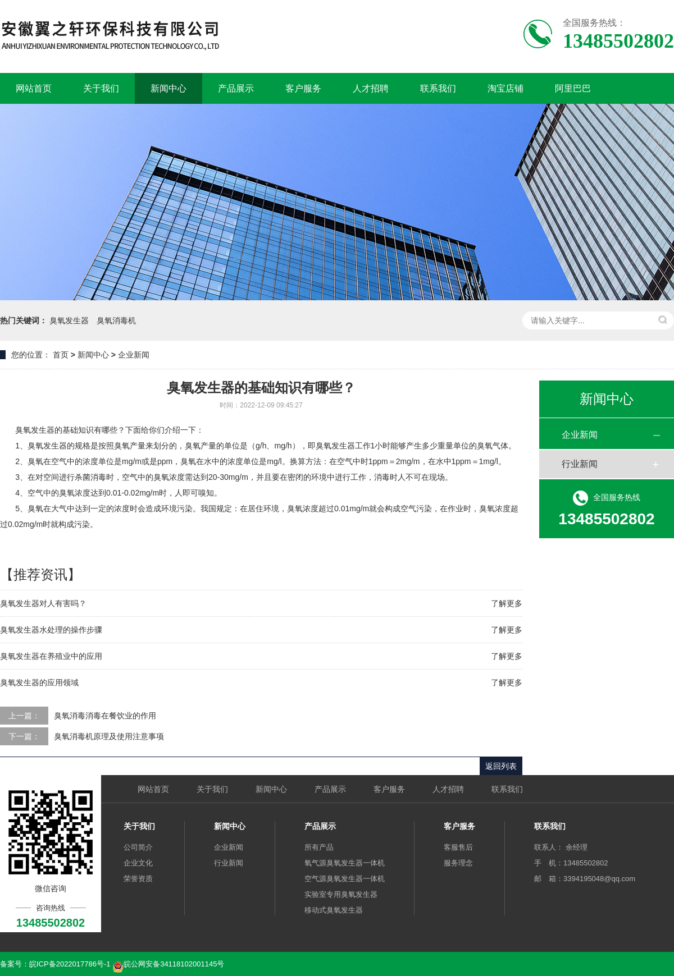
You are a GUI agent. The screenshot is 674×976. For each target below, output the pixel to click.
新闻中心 (168, 88)
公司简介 (138, 847)
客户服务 (303, 88)
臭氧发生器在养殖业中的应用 (51, 656)
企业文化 (138, 863)
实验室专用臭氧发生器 (340, 894)
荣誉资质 (138, 878)
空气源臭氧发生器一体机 (344, 878)
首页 (61, 354)
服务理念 (458, 863)
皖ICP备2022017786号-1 (70, 964)
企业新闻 (133, 354)
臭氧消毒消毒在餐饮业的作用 (105, 715)
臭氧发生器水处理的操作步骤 (51, 629)
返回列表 (501, 766)
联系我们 (438, 88)
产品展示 (236, 88)
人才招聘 (371, 88)
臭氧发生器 (69, 320)
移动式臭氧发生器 (333, 910)
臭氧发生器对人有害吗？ (43, 603)
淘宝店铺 (505, 88)
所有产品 (319, 847)
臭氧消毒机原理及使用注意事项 (109, 736)
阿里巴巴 (573, 88)
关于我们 (101, 88)
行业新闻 (580, 464)
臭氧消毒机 (116, 320)
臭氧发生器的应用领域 (39, 682)
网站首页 (34, 88)
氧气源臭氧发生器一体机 (344, 863)
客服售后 (458, 847)
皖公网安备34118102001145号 (174, 964)
